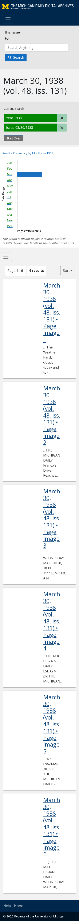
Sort (66, 270)
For (7, 38)
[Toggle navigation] (8, 19)
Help (7, 905)
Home (19, 905)
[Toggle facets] (6, 257)
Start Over (13, 138)
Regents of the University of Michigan (39, 916)
